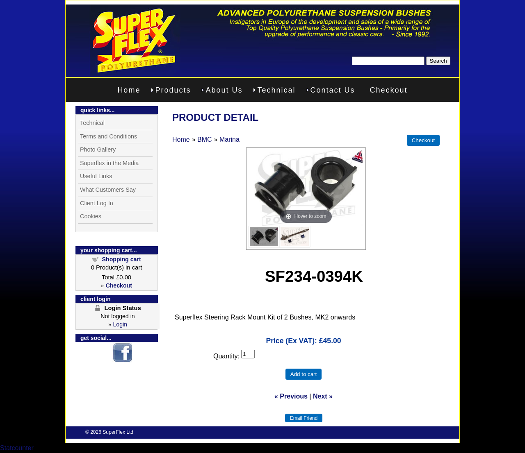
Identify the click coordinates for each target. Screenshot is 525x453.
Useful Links (96, 176)
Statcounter (17, 447)
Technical (276, 90)
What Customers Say (108, 189)
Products (173, 90)
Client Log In (96, 203)
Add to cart (303, 374)
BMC (204, 139)
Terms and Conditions (108, 136)
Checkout (389, 90)
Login (120, 324)
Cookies (90, 216)
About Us (223, 90)
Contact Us (332, 90)
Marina (229, 139)
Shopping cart (121, 259)
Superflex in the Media (109, 163)
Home (128, 90)
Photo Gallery (98, 149)
